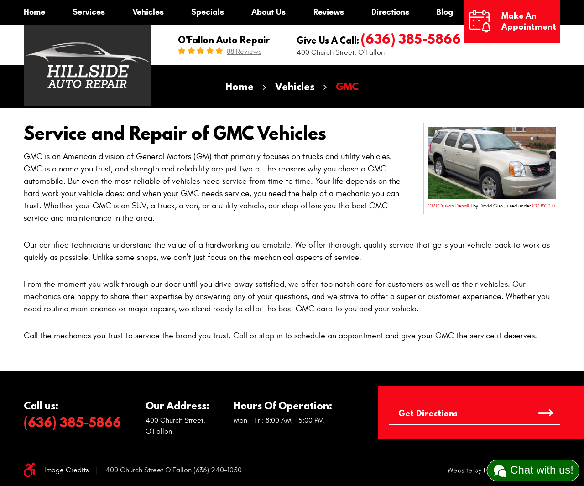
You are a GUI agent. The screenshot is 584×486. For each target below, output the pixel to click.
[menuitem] (34, 12)
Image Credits (66, 470)
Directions (390, 12)
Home (34, 12)
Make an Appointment (528, 21)
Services (89, 12)
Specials (207, 12)
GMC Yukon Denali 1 (450, 206)
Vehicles (148, 12)
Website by (479, 470)
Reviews (328, 12)
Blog (445, 12)
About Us (268, 12)
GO (545, 413)
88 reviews (244, 51)
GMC (347, 86)
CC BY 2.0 (543, 206)
